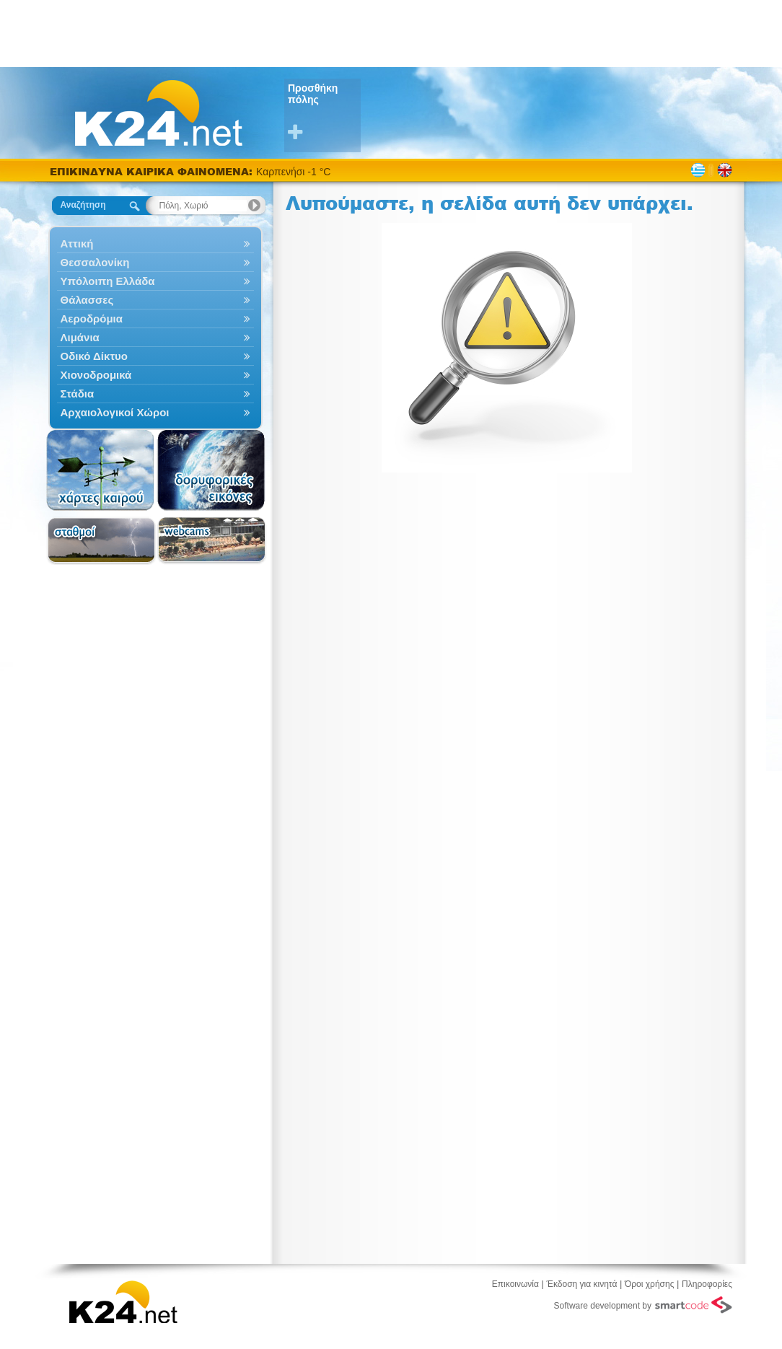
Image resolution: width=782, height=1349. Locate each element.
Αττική (155, 243)
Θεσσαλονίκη (155, 262)
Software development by (643, 1305)
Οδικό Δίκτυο (155, 356)
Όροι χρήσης (649, 1284)
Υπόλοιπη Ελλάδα (155, 281)
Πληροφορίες (707, 1284)
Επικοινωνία (515, 1284)
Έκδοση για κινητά (582, 1284)
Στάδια (155, 394)
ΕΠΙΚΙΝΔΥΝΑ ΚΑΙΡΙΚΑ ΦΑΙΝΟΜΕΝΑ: (153, 171)
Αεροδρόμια (155, 318)
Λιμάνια (155, 337)
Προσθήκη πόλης (324, 112)
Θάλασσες (155, 300)
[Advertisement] (391, 32)
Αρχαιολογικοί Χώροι (155, 412)
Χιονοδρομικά (155, 375)
